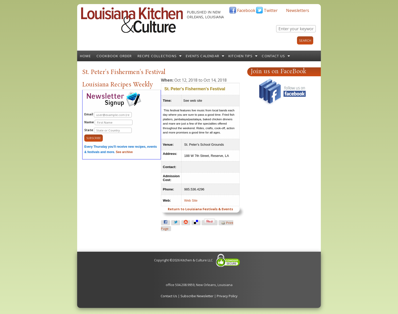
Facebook (246, 10)
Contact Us (273, 56)
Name (108, 122)
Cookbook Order (114, 56)
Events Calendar (202, 56)
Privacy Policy (227, 296)
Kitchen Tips (240, 56)
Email (108, 114)
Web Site (191, 200)
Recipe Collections (157, 56)
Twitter (271, 10)
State (108, 130)
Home (85, 56)
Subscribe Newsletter (196, 296)
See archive (124, 152)
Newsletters (297, 10)
